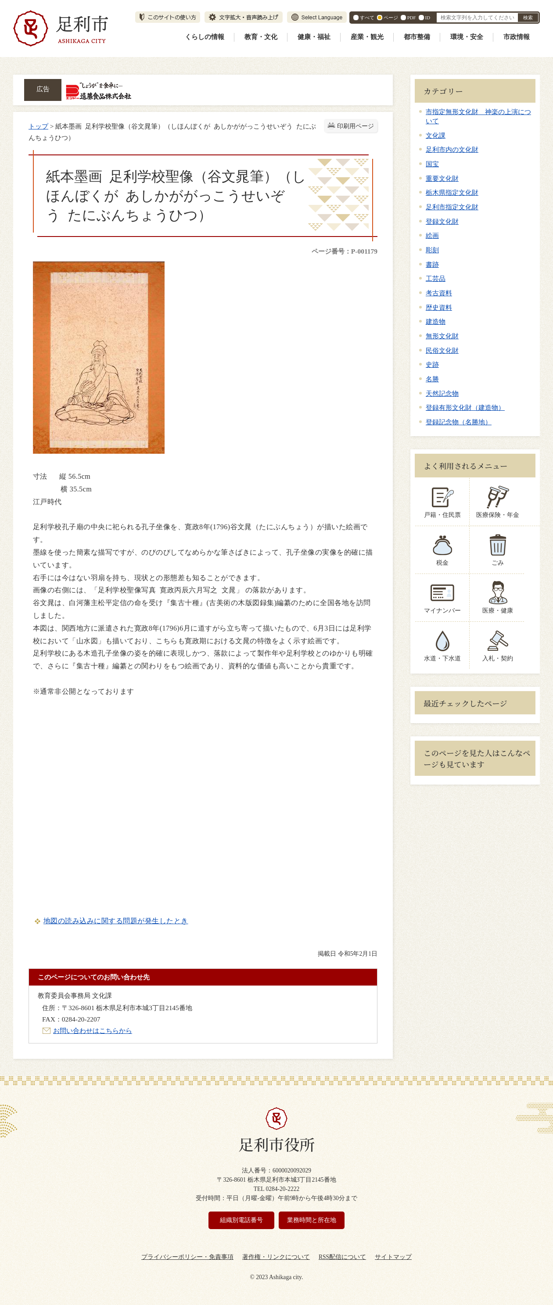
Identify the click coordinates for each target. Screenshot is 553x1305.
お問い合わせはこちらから (92, 1030)
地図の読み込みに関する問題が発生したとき (115, 921)
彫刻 (432, 250)
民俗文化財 (442, 350)
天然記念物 (442, 393)
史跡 (432, 364)
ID (427, 17)
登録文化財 (442, 221)
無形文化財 (442, 336)
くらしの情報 (204, 36)
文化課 (435, 135)
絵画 (432, 235)
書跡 (432, 264)
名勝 (432, 379)
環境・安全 (466, 36)
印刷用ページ (355, 126)
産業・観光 (367, 36)
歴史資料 (439, 307)
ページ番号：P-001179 (344, 251)
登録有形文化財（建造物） (465, 407)
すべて (367, 17)
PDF (411, 17)
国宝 (432, 164)
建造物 (435, 321)
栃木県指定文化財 (452, 192)
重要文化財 (442, 178)
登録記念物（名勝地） (459, 422)
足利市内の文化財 (452, 149)
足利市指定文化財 (452, 207)
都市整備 (417, 36)
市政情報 (516, 36)
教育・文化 (260, 36)
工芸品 (435, 278)
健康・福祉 (314, 36)
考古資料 (439, 293)
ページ (391, 17)
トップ (38, 126)
